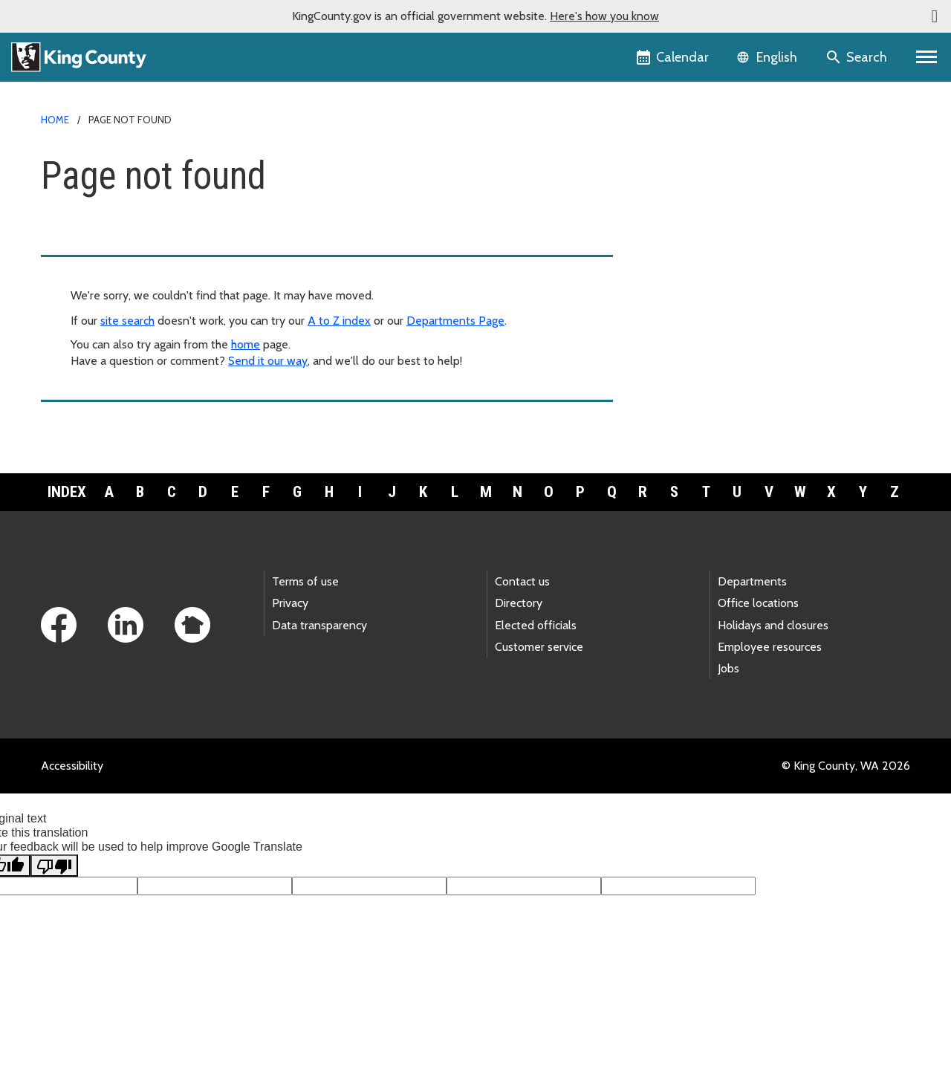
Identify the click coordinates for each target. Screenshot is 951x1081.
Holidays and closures (773, 625)
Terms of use (305, 581)
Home (55, 120)
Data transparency (319, 625)
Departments (752, 581)
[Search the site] (858, 57)
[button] (934, 16)
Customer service (539, 647)
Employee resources (770, 647)
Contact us (522, 581)
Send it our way (268, 361)
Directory (518, 603)
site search (127, 321)
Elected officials (536, 625)
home (245, 344)
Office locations (758, 603)
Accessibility (72, 766)
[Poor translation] (54, 865)
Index (67, 492)
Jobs (728, 668)
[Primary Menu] (927, 57)
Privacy (290, 603)
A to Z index (339, 321)
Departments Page (455, 321)
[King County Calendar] (673, 57)
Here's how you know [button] (604, 16)
